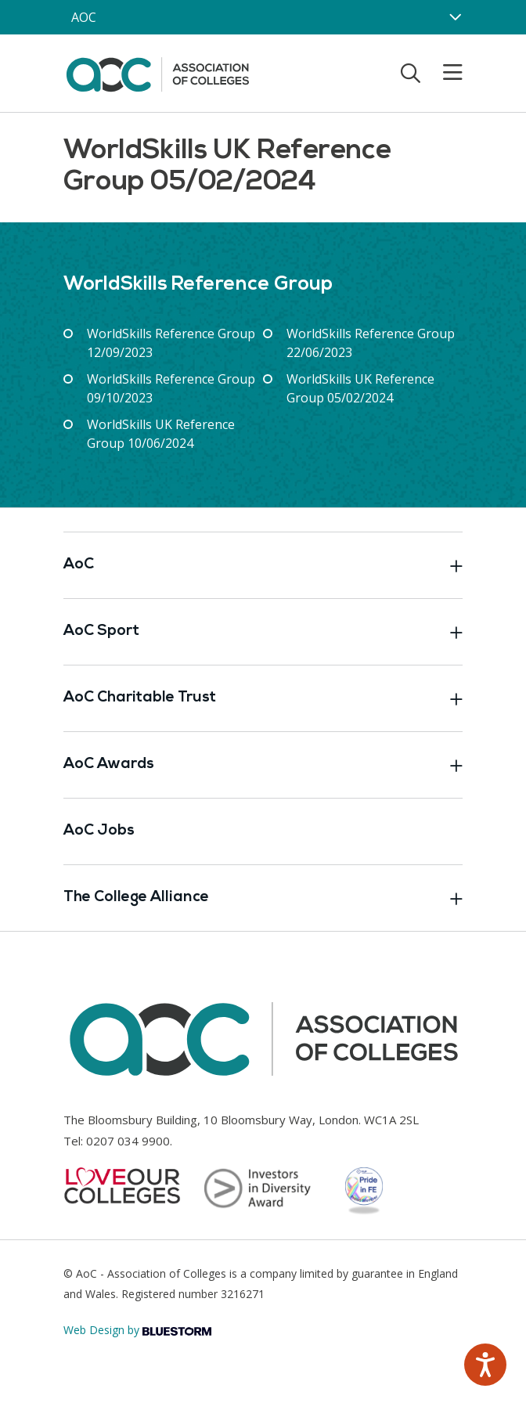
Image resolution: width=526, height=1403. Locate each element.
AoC (263, 565)
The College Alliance (263, 898)
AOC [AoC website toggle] (83, 17)
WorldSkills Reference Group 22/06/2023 (370, 343)
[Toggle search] (410, 73)
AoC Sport (263, 632)
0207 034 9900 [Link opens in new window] (128, 1141)
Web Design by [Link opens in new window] (137, 1329)
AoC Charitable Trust (263, 698)
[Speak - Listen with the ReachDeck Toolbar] (485, 1364)
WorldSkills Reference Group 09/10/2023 (171, 388)
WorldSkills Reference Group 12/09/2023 (171, 343)
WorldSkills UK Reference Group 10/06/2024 (161, 434)
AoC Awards (263, 765)
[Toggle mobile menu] (443, 73)
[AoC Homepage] (157, 72)
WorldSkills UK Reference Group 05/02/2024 (360, 388)
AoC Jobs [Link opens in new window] (99, 831)
